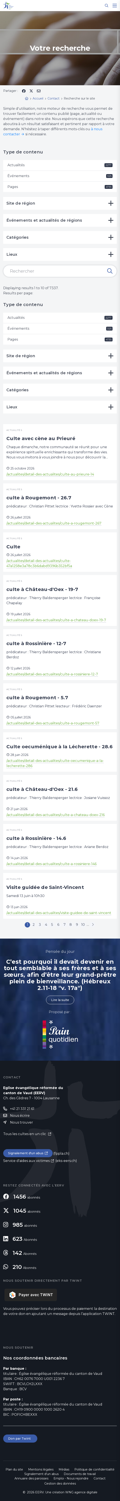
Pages (60, 187)
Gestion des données (60, 1483)
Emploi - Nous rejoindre (70, 1478)
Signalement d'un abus (25, 1153)
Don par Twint (20, 1438)
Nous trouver (21, 1122)
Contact (100, 1478)
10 (83, 925)
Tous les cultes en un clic (25, 1134)
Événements (60, 176)
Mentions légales (40, 1469)
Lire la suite (60, 1000)
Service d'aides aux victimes (26, 1161)
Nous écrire (20, 1116)
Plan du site (14, 1469)
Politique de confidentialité (94, 1469)
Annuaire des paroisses (31, 1478)
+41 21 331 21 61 (22, 1109)
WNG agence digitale (81, 1492)
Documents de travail (80, 1474)
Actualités (60, 165)
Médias (64, 1469)
